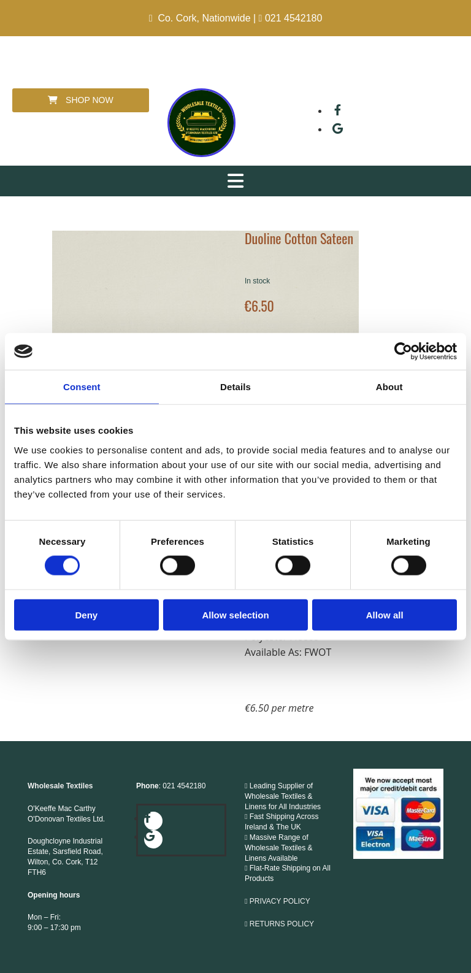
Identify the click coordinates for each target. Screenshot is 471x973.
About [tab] (389, 387)
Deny (86, 614)
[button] (80, 100)
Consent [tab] (82, 387)
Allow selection (235, 614)
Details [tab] (235, 387)
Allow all (385, 614)
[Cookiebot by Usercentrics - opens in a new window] (403, 351)
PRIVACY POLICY (280, 901)
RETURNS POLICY (283, 924)
